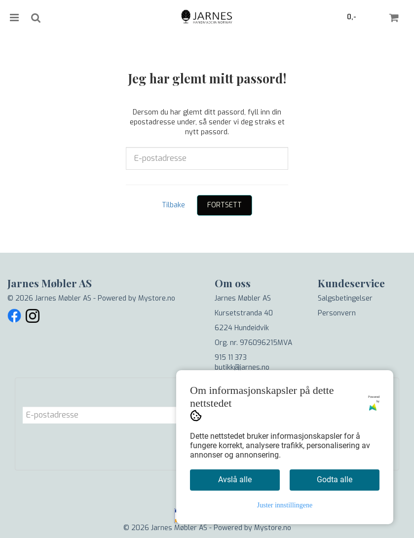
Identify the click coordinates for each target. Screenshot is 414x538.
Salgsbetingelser (345, 298)
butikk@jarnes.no (242, 367)
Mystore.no (156, 298)
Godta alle (334, 479)
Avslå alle (235, 479)
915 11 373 (231, 357)
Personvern (337, 313)
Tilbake (173, 205)
